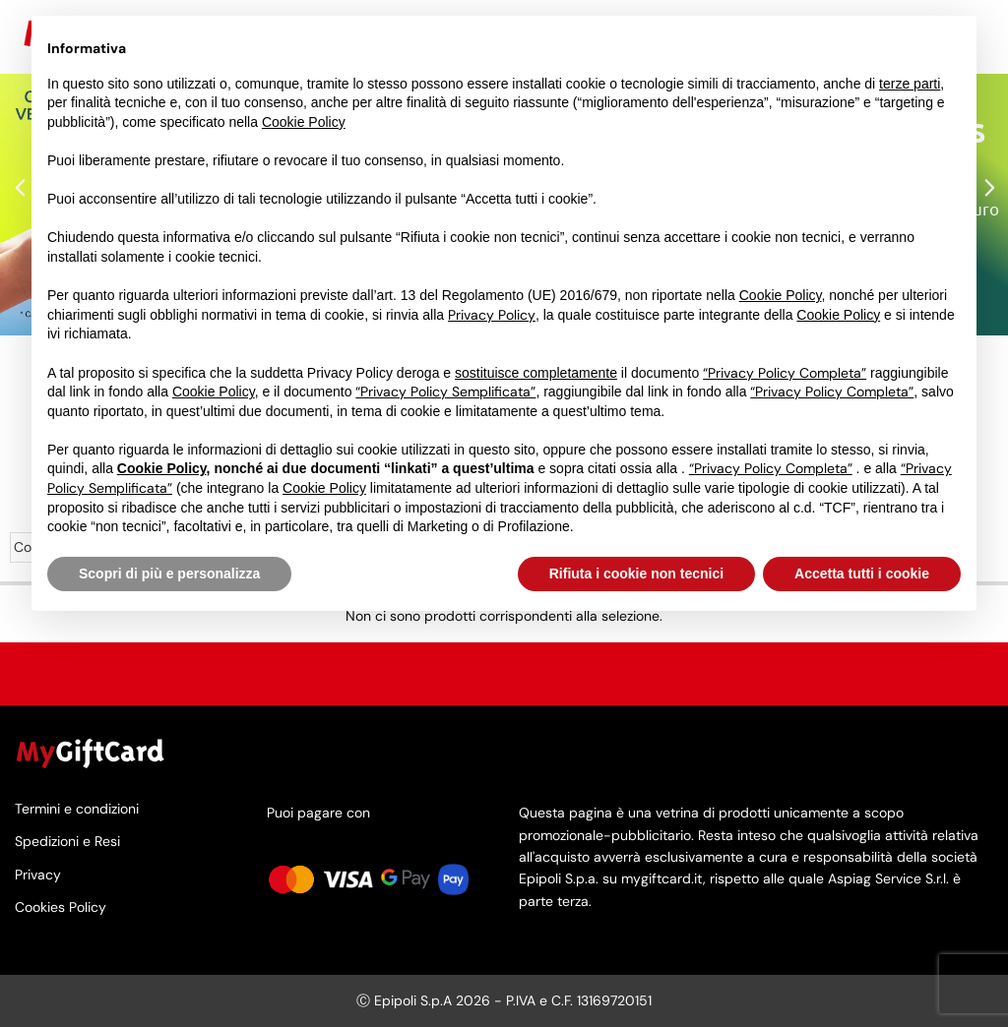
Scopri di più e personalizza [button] (169, 573)
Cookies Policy (60, 907)
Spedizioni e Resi (67, 841)
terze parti (909, 83)
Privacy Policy (492, 315)
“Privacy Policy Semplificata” (445, 391)
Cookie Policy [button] (304, 122)
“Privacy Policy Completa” (784, 373)
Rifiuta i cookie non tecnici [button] (636, 573)
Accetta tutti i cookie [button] (861, 573)
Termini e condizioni (77, 809)
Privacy (38, 874)
